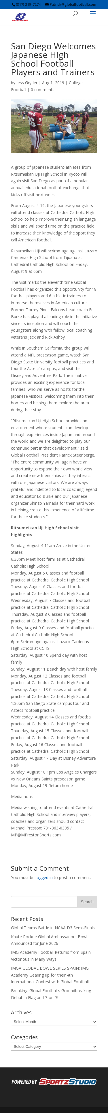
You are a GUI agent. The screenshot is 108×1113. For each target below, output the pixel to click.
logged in (44, 877)
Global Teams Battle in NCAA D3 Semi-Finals (53, 927)
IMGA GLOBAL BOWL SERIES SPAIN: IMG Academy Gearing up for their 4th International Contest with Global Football (50, 975)
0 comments (42, 89)
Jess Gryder (26, 82)
